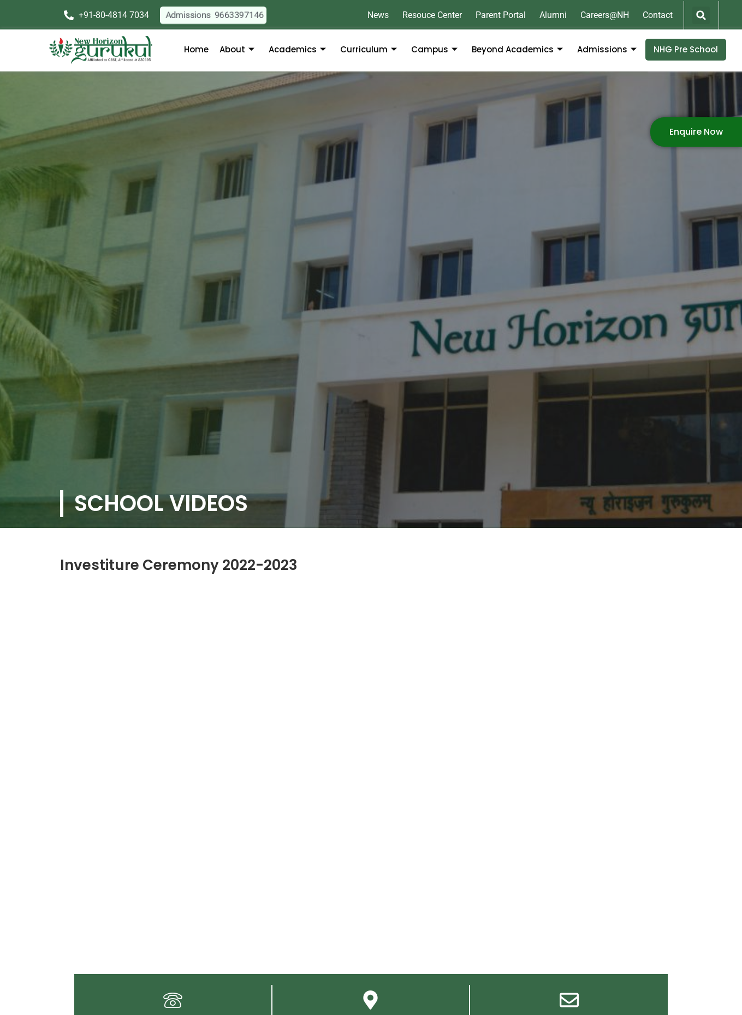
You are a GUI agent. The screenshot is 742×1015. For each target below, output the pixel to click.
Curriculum (368, 49)
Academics (297, 49)
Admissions (607, 49)
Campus (434, 49)
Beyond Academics (517, 49)
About (236, 49)
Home (196, 49)
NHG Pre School (686, 49)
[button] (701, 15)
